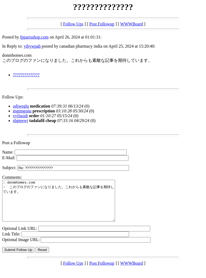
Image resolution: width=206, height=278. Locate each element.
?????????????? (26, 75)
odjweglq (21, 106)
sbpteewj (20, 120)
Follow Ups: (13, 97)
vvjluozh (20, 115)
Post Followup (101, 24)
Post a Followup (16, 142)
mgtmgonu (22, 111)
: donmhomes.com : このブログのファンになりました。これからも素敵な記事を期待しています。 (65, 205)
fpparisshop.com (34, 37)
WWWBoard (131, 24)
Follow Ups (73, 24)
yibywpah (32, 46)
